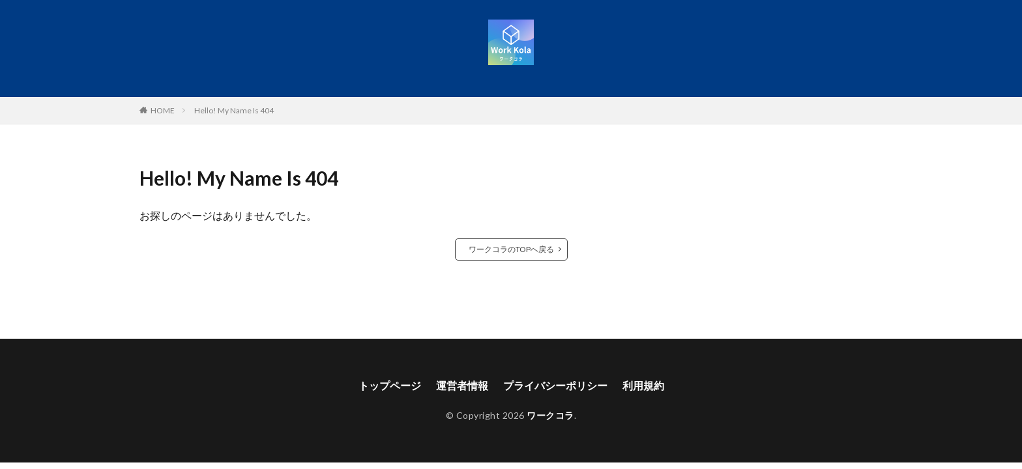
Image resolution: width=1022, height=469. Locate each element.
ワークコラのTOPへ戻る (511, 249)
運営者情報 (462, 385)
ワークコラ (550, 415)
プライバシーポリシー (555, 385)
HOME (163, 110)
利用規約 (643, 385)
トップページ (389, 385)
